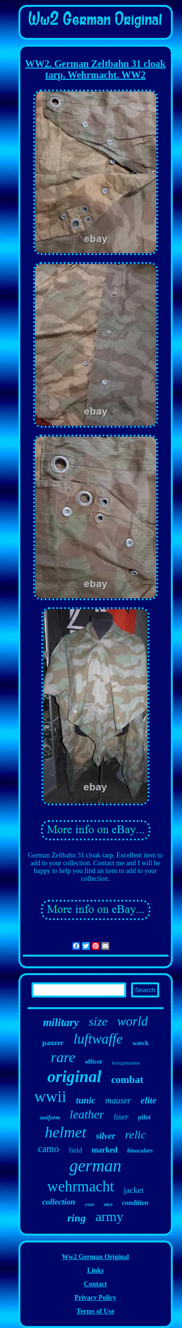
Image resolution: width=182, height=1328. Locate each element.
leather (86, 1114)
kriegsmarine (126, 1063)
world (132, 1021)
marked (104, 1150)
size (98, 1021)
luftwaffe (98, 1039)
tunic (86, 1100)
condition (135, 1202)
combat (127, 1079)
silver (106, 1136)
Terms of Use (95, 1311)
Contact (95, 1284)
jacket (134, 1190)
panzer (53, 1043)
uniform (50, 1117)
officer (93, 1061)
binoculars (140, 1150)
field (75, 1150)
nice (108, 1204)
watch (140, 1043)
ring (76, 1218)
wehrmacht (80, 1186)
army (110, 1216)
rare (62, 1057)
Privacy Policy (95, 1297)
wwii (50, 1096)
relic (135, 1134)
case (90, 1204)
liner (121, 1117)
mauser (118, 1100)
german (95, 1165)
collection (58, 1201)
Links (95, 1270)
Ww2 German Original (95, 1256)
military (61, 1022)
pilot (144, 1117)
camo (48, 1148)
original (74, 1076)
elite (149, 1100)
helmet (65, 1132)
